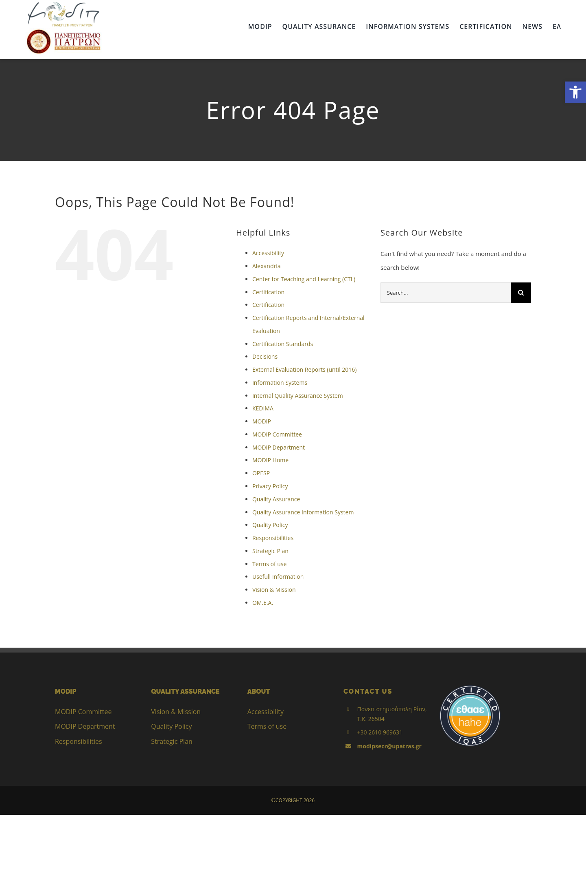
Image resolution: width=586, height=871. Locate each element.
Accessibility (268, 253)
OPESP (261, 473)
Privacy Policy (270, 486)
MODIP (261, 421)
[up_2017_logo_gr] (63, 31)
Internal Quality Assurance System (297, 395)
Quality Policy (270, 525)
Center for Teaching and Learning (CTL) (303, 279)
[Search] (521, 292)
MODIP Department (278, 447)
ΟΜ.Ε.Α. (262, 602)
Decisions (265, 356)
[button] (575, 92)
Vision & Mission (274, 589)
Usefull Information (278, 576)
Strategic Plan (270, 551)
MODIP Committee (277, 434)
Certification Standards (282, 344)
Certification (268, 292)
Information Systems (279, 382)
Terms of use (269, 564)
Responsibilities (272, 538)
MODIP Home (270, 460)
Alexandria (266, 266)
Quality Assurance (276, 499)
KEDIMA (262, 408)
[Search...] (445, 292)
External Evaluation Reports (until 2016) (304, 369)
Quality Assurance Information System (303, 512)
